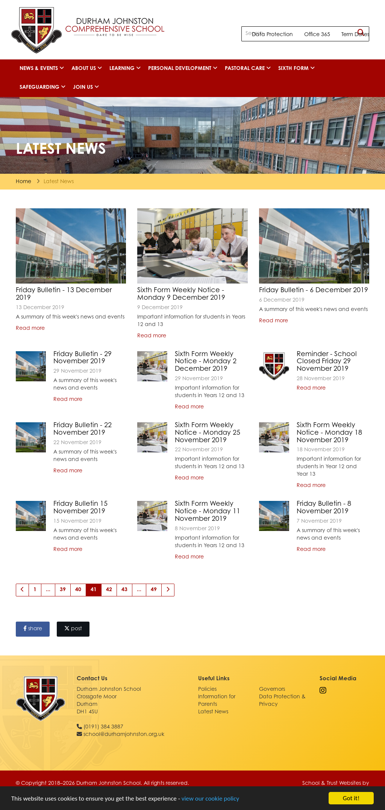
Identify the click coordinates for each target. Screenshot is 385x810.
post (73, 629)
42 (109, 590)
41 (94, 590)
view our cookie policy (210, 798)
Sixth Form (296, 68)
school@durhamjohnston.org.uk (123, 734)
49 (154, 590)
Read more (30, 328)
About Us (86, 68)
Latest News (213, 712)
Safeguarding (42, 87)
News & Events (42, 68)
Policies (207, 689)
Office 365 (317, 35)
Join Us (86, 87)
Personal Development (182, 68)
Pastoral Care (248, 68)
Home (23, 182)
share (32, 629)
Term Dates (355, 35)
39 (63, 590)
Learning (125, 68)
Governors (272, 689)
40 (78, 590)
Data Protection (272, 35)
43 (124, 590)
